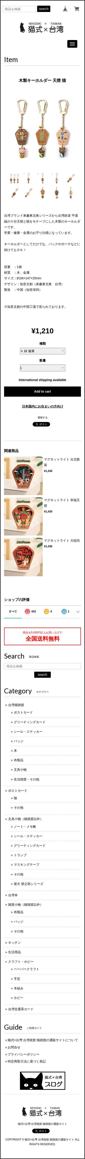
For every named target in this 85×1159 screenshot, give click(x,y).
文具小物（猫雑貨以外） (25, 819)
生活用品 (14, 952)
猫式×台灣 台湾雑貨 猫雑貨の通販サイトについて (43, 1040)
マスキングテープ (26, 864)
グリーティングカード (30, 722)
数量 (42, 360)
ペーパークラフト (26, 969)
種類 (42, 343)
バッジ (18, 741)
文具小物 (20, 769)
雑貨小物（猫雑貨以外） (25, 904)
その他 (18, 807)
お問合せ (14, 1047)
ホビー (18, 998)
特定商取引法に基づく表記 (27, 1061)
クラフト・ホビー (21, 961)
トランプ (20, 855)
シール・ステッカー (28, 731)
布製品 (18, 760)
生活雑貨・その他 (26, 779)
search (44, 9)
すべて (13, 611)
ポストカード (23, 712)
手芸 (17, 979)
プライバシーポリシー (23, 1054)
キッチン (14, 942)
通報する (43, 417)
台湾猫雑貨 (16, 705)
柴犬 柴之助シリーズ (28, 884)
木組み (18, 988)
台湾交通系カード (21, 1009)
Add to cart (42, 391)
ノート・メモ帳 (25, 826)
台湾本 (13, 895)
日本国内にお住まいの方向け (42, 406)
